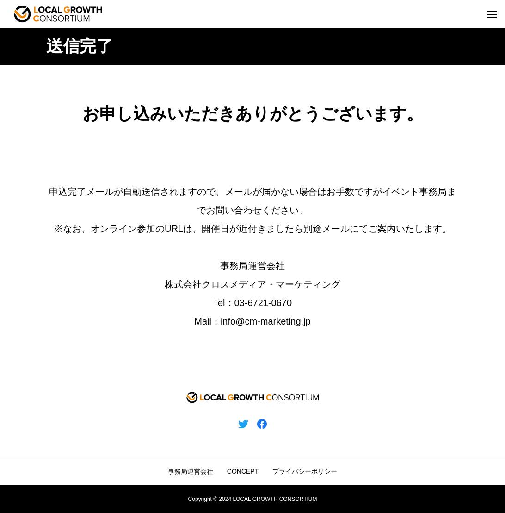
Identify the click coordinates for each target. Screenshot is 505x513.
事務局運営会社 (190, 471)
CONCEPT (243, 471)
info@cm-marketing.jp (266, 321)
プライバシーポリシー (304, 471)
